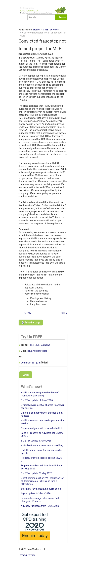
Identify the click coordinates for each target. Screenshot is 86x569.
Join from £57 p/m (30, 362)
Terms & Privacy (27, 555)
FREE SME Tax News (39, 344)
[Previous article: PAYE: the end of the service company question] (27, 312)
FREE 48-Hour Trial (37, 350)
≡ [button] (82, 5)
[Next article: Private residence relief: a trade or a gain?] (64, 312)
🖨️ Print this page (30, 322)
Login (26, 374)
